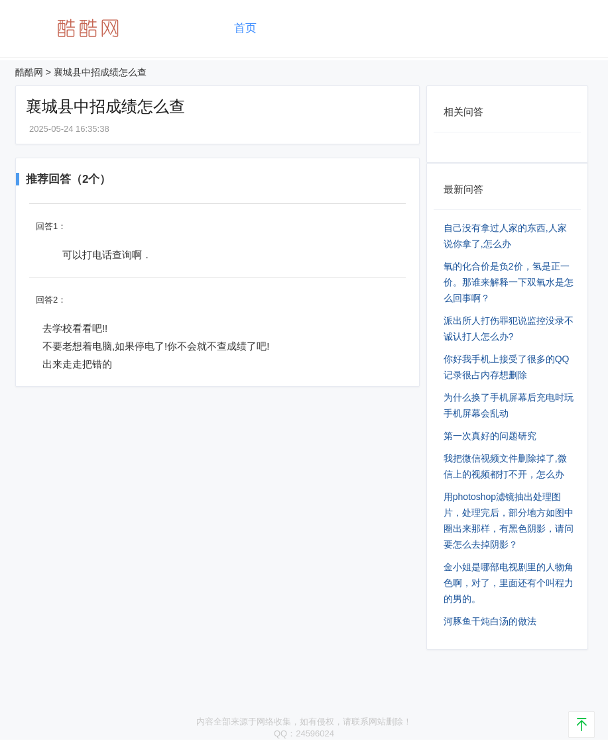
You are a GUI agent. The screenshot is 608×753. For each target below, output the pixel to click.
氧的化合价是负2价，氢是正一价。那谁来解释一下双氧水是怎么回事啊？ (509, 282)
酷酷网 (29, 72)
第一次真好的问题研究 (490, 435)
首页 (245, 28)
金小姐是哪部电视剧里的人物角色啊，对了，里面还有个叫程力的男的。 (509, 583)
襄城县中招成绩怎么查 (100, 72)
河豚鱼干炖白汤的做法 (490, 621)
